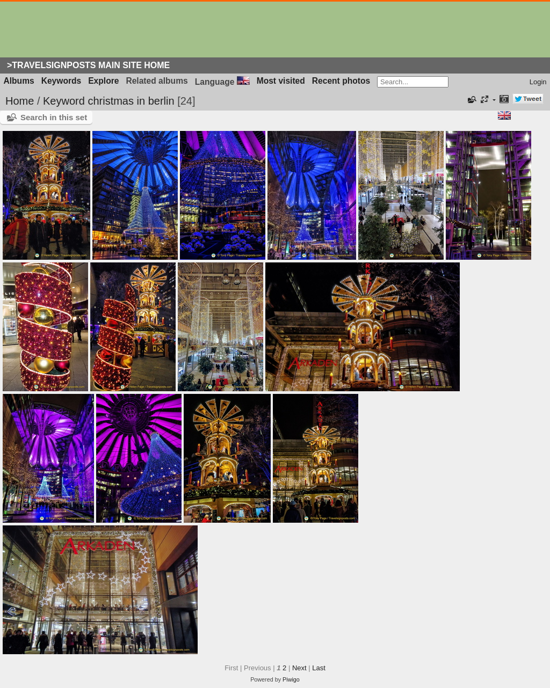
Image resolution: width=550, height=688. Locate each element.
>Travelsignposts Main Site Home (88, 65)
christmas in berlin (131, 101)
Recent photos (341, 80)
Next (299, 668)
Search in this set (53, 117)
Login (538, 82)
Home (19, 101)
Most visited (281, 80)
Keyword (64, 101)
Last (318, 668)
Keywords (61, 80)
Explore (103, 80)
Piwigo (291, 679)
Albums (19, 80)
